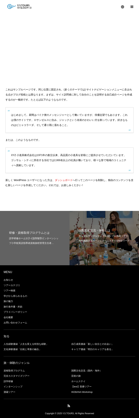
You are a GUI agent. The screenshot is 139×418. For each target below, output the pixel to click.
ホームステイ (78, 381)
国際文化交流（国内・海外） (86, 370)
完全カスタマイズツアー (17, 376)
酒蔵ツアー (9, 392)
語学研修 (8, 381)
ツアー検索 (9, 290)
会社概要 (8, 317)
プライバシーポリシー (15, 312)
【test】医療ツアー (81, 386)
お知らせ (8, 279)
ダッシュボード (64, 180)
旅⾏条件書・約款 (13, 306)
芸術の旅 (76, 376)
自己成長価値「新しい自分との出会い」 (92, 344)
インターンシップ (13, 386)
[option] (35, 238)
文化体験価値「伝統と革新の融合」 (22, 349)
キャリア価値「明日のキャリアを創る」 (92, 349)
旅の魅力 (8, 301)
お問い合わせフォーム (15, 322)
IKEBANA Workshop (82, 392)
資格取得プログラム (14, 370)
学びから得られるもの (15, 296)
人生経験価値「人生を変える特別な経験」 (26, 344)
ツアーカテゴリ (12, 285)
